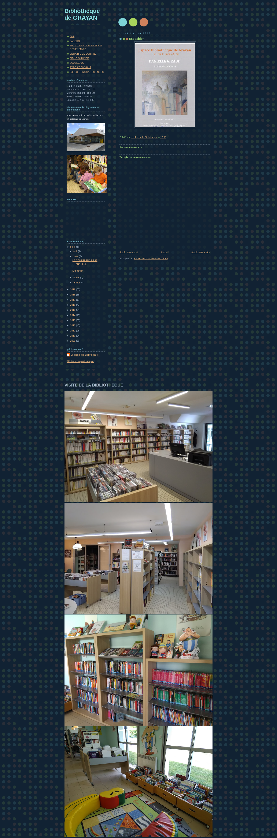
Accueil (165, 252)
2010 (73, 335)
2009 (73, 341)
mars (76, 256)
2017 (73, 299)
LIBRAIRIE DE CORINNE (83, 53)
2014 (73, 315)
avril (75, 251)
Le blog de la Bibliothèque (84, 354)
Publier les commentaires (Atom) (151, 258)
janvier (77, 282)
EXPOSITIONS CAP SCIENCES (87, 72)
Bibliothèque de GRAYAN (82, 14)
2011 (73, 330)
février (76, 277)
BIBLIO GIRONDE (79, 58)
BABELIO (75, 41)
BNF (72, 36)
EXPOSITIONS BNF (80, 67)
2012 (73, 325)
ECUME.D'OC (77, 63)
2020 (73, 247)
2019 (73, 289)
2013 (73, 320)
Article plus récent (128, 252)
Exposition (78, 270)
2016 (73, 305)
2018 (73, 294)
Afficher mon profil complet (80, 361)
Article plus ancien (200, 252)
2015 (73, 310)
